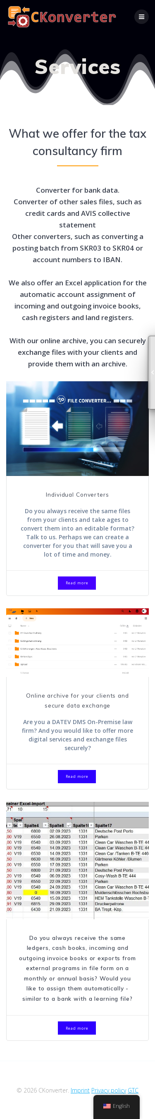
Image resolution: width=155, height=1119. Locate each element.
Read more (77, 583)
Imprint (80, 1090)
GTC (133, 1090)
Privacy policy (108, 1090)
